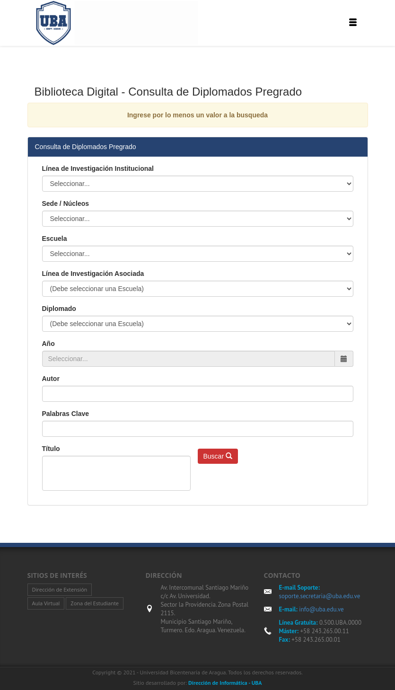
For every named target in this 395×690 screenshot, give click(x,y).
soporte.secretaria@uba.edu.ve (319, 596)
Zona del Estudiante (94, 603)
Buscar (217, 456)
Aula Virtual (46, 603)
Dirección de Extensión (60, 589)
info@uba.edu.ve (321, 609)
